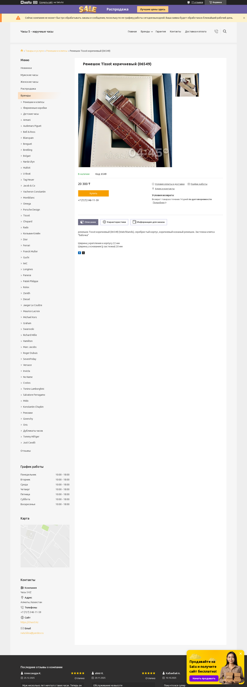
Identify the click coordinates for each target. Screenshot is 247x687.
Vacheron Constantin (34, 191)
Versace (27, 365)
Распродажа (28, 88)
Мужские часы (29, 74)
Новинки (26, 67)
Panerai (27, 275)
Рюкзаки (28, 412)
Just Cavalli (29, 442)
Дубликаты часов (33, 430)
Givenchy (28, 418)
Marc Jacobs (30, 347)
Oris (25, 424)
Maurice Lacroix (31, 311)
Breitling (27, 149)
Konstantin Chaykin (33, 406)
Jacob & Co (29, 185)
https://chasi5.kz (29, 622)
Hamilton (28, 341)
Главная (132, 31)
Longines (28, 269)
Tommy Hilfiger (31, 436)
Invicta (26, 371)
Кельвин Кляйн (31, 233)
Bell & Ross (29, 132)
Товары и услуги (34, 50)
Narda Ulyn (29, 161)
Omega (27, 203)
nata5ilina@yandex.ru (32, 633)
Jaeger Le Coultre (32, 305)
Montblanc (29, 197)
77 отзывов (197, 2)
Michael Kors (30, 317)
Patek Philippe (30, 281)
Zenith (26, 293)
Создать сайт (46, 2)
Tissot (26, 215)
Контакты (175, 31)
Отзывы (26, 450)
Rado (25, 227)
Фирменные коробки (35, 108)
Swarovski (28, 329)
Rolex (26, 287)
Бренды (145, 31)
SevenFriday (29, 359)
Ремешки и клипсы (56, 50)
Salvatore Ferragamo (34, 394)
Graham (27, 323)
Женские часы (29, 81)
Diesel (26, 299)
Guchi (26, 257)
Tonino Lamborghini (33, 388)
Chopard (27, 221)
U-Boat (27, 173)
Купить (93, 193)
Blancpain (28, 138)
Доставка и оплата (195, 31)
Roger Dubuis (30, 353)
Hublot (26, 167)
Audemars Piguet (32, 126)
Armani (27, 120)
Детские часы (31, 114)
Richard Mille (30, 335)
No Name (28, 377)
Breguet (27, 144)
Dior (25, 239)
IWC (25, 263)
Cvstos (27, 382)
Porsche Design (31, 209)
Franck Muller (30, 251)
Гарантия (161, 31)
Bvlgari (27, 155)
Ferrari (26, 245)
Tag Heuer (28, 179)
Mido (25, 400)
